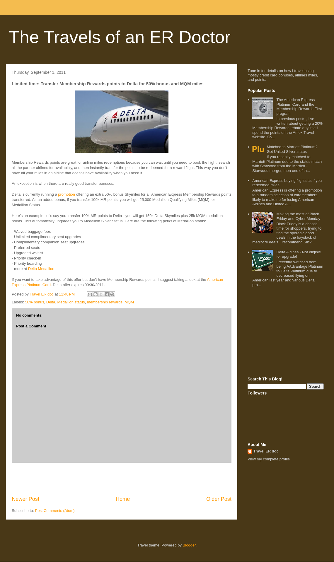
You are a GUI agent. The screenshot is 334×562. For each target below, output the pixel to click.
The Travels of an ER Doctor (120, 37)
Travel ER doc (266, 451)
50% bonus (34, 302)
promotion (66, 194)
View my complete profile (269, 459)
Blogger (189, 545)
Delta (50, 302)
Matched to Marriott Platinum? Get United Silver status (292, 149)
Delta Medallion (41, 269)
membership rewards (104, 302)
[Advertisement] (121, 479)
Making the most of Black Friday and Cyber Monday (298, 216)
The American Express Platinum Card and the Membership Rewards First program (299, 107)
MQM (129, 302)
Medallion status (71, 302)
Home (123, 499)
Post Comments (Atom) (55, 510)
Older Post (218, 499)
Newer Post (25, 499)
